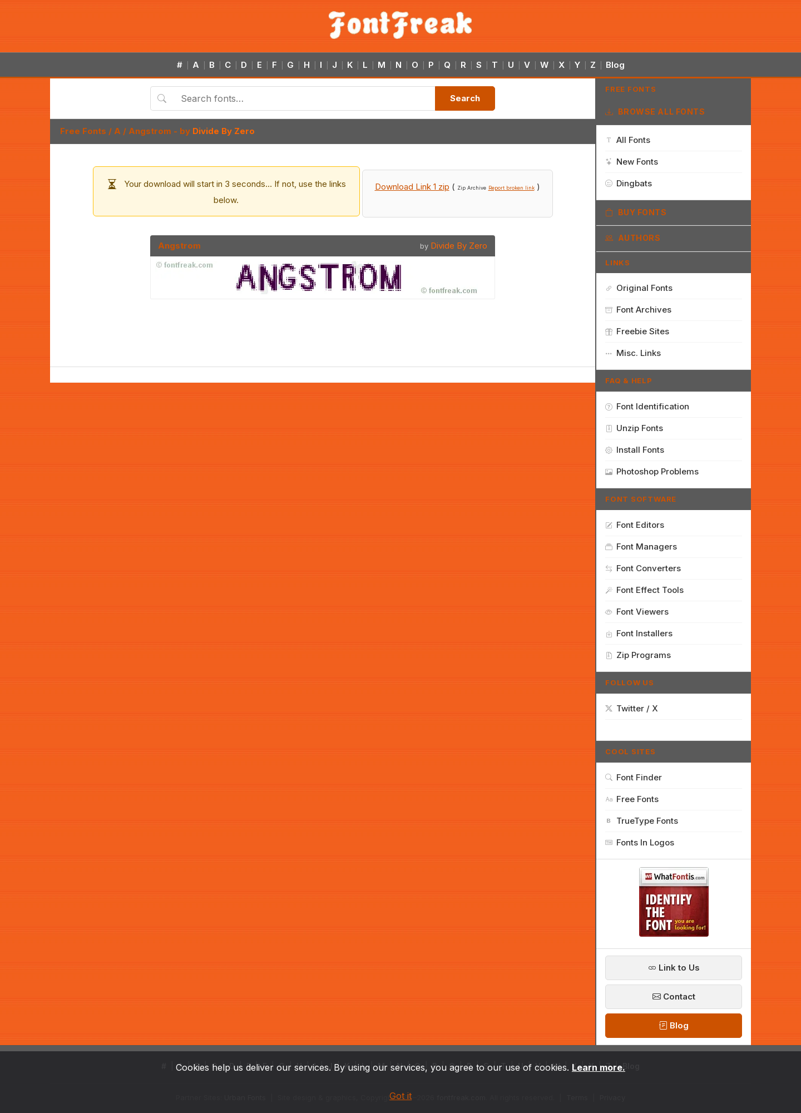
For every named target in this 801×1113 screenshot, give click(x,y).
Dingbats (628, 183)
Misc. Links (633, 353)
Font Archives (638, 309)
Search (465, 98)
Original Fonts (639, 288)
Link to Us (674, 967)
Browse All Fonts (655, 112)
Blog (615, 65)
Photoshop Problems (652, 471)
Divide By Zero (223, 131)
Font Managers (641, 546)
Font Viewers (637, 611)
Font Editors (634, 525)
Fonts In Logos (639, 842)
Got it (400, 1095)
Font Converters (643, 568)
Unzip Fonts (634, 428)
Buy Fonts (636, 212)
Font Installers (639, 633)
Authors (632, 238)
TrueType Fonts (641, 820)
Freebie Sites (637, 331)
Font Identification (647, 406)
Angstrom (149, 131)
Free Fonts (83, 131)
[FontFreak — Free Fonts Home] (400, 25)
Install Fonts (634, 449)
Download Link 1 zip (412, 186)
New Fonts (631, 161)
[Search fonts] (304, 98)
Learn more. (598, 1067)
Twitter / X (631, 708)
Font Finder (633, 777)
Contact (673, 996)
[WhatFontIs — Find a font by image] (674, 933)
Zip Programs (638, 655)
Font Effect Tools (644, 590)
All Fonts (627, 140)
